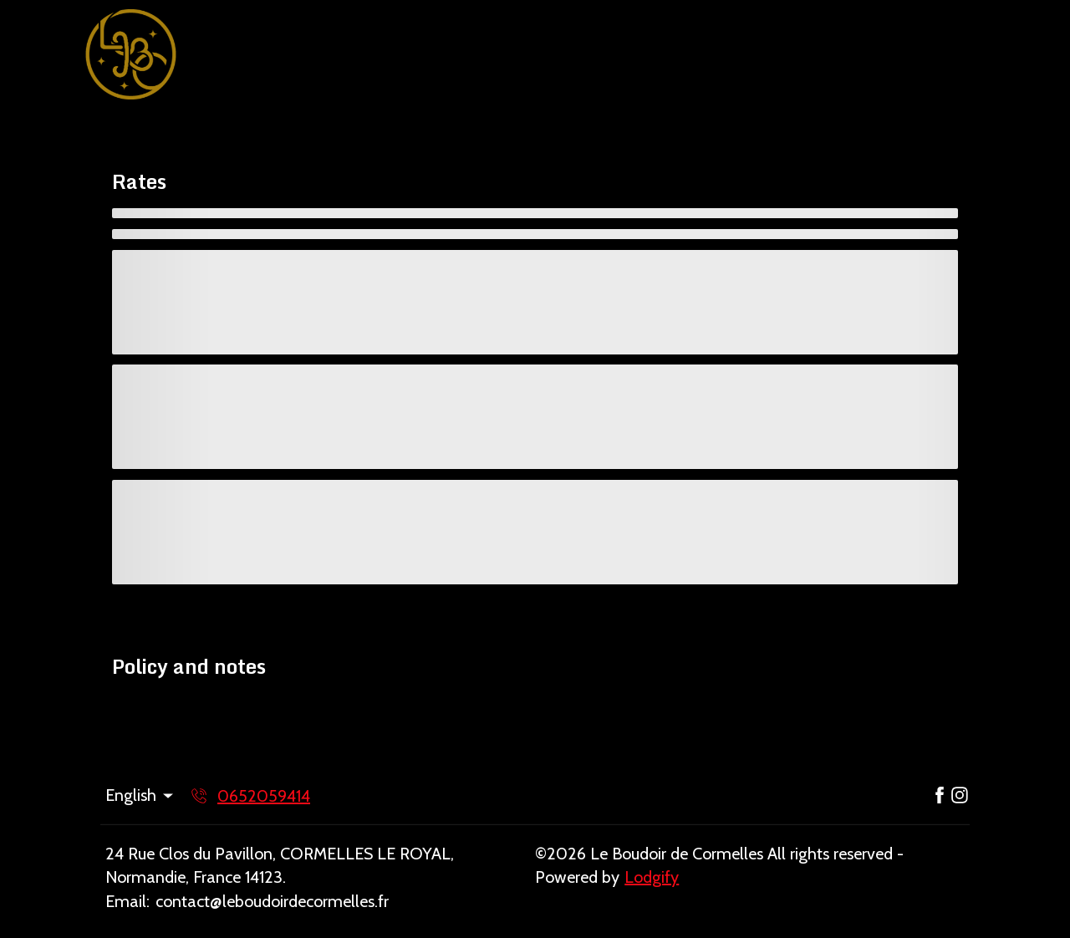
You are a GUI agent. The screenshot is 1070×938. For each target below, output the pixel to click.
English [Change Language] (140, 795)
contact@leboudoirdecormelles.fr (272, 901)
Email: (127, 901)
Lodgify (651, 877)
